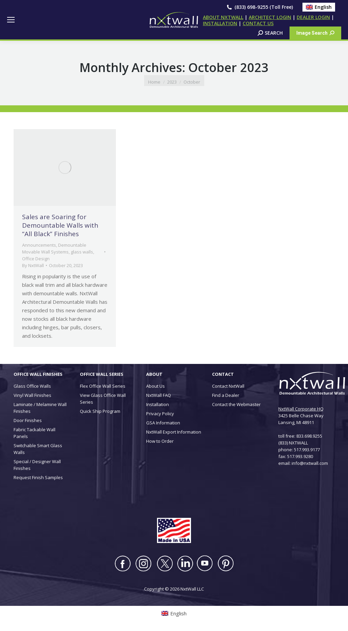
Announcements (39, 245)
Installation (157, 404)
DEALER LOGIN (313, 17)
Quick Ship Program (100, 411)
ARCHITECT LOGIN (270, 17)
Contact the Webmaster (236, 404)
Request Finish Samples (38, 477)
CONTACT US (258, 23)
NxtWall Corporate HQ (301, 409)
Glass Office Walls (32, 386)
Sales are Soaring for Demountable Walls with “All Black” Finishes (60, 225)
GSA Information (163, 423)
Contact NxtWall (228, 386)
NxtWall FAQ (158, 395)
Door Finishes (28, 420)
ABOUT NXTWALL (223, 17)
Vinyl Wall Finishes (32, 395)
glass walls (82, 252)
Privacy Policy (160, 413)
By (33, 265)
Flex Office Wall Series (102, 386)
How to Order (160, 441)
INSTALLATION (220, 23)
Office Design (36, 259)
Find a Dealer (225, 395)
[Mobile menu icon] (11, 20)
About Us (155, 386)
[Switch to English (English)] (318, 7)
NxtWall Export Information (173, 432)
